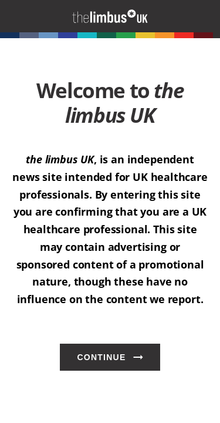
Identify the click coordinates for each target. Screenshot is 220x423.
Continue (101, 357)
